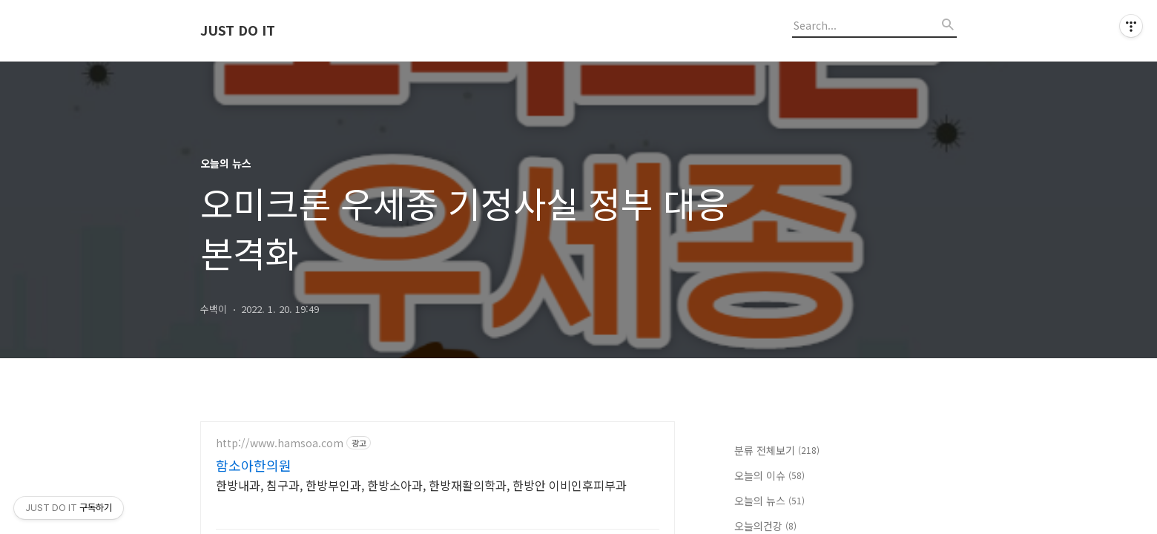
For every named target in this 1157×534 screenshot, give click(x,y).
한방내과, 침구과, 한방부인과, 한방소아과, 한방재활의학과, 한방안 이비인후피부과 (421, 484)
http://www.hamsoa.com (279, 443)
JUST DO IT (237, 30)
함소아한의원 (253, 465)
